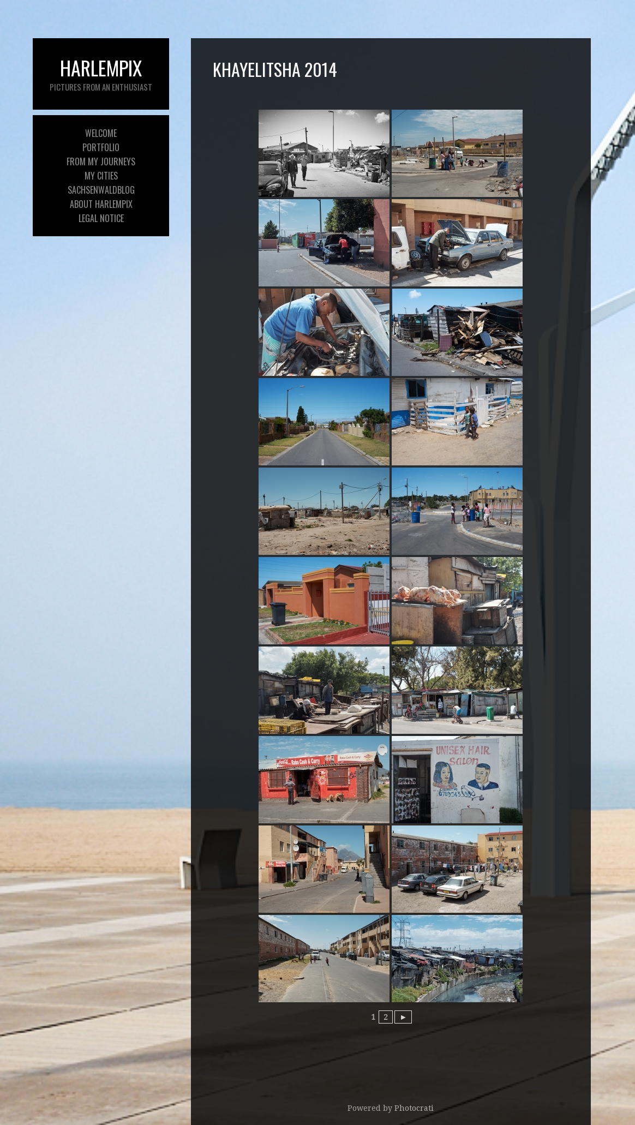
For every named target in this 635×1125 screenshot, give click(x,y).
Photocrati (414, 1108)
